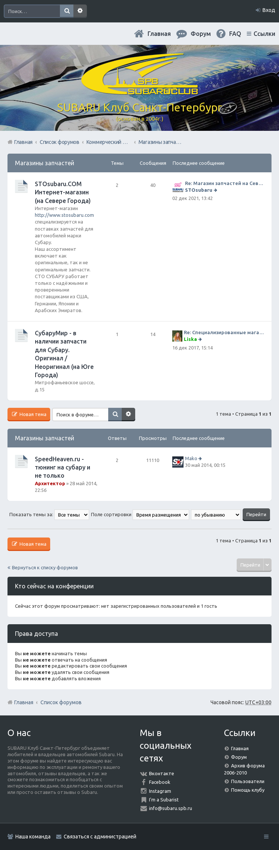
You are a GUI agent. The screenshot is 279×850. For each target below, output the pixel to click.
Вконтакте (161, 773)
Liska (190, 339)
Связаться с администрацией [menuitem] (100, 837)
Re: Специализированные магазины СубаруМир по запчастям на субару (224, 332)
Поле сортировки (140, 514)
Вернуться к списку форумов (45, 567)
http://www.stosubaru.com (64, 215)
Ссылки (264, 33)
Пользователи (247, 781)
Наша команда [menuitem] (33, 837)
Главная (159, 33)
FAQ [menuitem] (235, 33)
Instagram (160, 791)
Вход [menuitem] (269, 10)
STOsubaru (198, 190)
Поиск (66, 11)
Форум (239, 757)
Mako (191, 458)
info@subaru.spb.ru (170, 808)
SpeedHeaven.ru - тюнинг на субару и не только (62, 467)
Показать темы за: (49, 514)
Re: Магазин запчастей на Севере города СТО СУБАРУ (224, 183)
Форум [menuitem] (201, 33)
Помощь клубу (247, 789)
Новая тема (32, 414)
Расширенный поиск (80, 11)
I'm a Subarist (164, 799)
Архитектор (50, 483)
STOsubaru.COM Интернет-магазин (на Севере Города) (63, 192)
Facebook (159, 782)
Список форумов (61, 702)
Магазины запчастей (44, 163)
